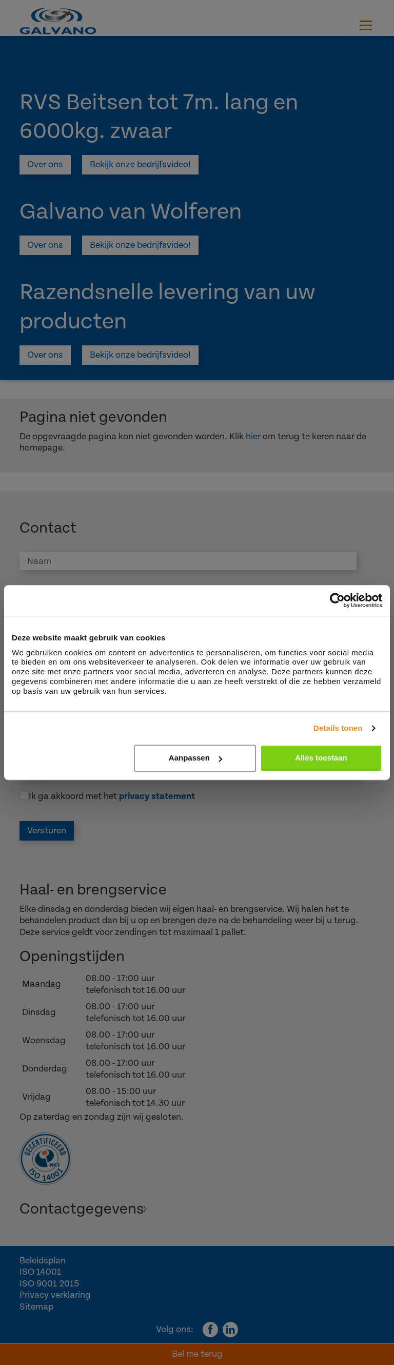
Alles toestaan (321, 757)
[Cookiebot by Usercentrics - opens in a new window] (337, 600)
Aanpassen (195, 757)
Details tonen (337, 728)
